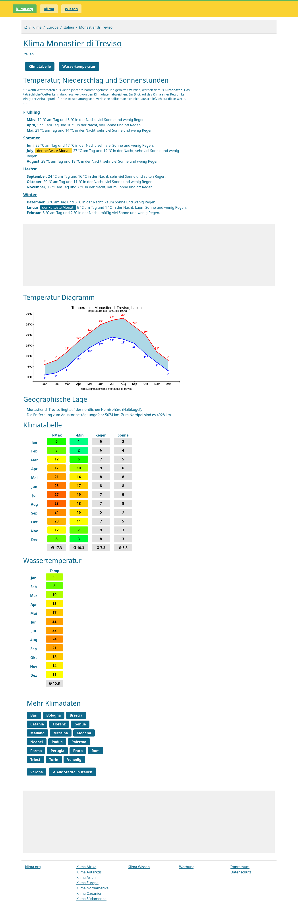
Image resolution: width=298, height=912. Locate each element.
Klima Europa (87, 882)
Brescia (76, 715)
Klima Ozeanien (89, 893)
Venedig (74, 759)
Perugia (57, 750)
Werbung (187, 866)
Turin (53, 759)
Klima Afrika (86, 866)
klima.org (24, 8)
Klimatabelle (40, 66)
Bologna (53, 715)
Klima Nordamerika (92, 888)
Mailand (37, 733)
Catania (37, 724)
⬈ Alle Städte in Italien (72, 772)
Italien (69, 27)
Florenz (59, 724)
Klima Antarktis (89, 872)
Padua (57, 741)
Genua (80, 724)
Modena (84, 733)
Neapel (36, 741)
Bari (33, 715)
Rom (96, 750)
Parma (36, 750)
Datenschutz (240, 872)
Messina (60, 733)
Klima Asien (86, 877)
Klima (37, 27)
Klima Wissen (139, 866)
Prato (78, 750)
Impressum (240, 866)
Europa (53, 27)
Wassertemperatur (79, 66)
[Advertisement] (149, 255)
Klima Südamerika (91, 898)
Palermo (79, 741)
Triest (35, 759)
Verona (36, 772)
